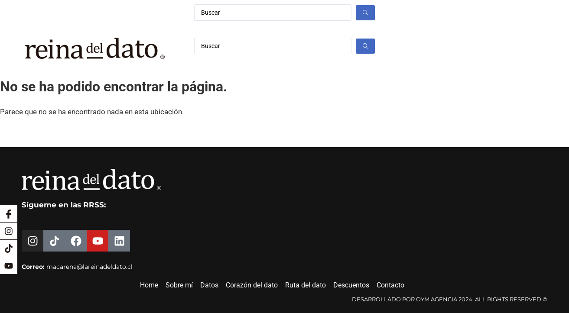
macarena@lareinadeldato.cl (89, 267)
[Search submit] (365, 12)
